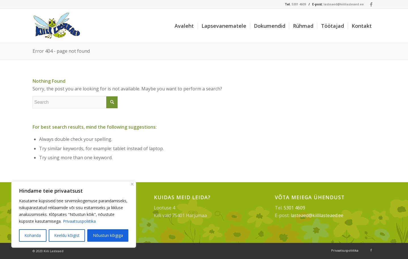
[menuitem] (184, 26)
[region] (73, 214)
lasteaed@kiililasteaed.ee (344, 4)
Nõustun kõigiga (108, 235)
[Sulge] (132, 184)
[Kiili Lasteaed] (57, 26)
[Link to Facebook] (371, 4)
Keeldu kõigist (67, 235)
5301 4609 (299, 4)
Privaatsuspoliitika (79, 221)
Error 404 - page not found (61, 51)
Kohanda (32, 235)
